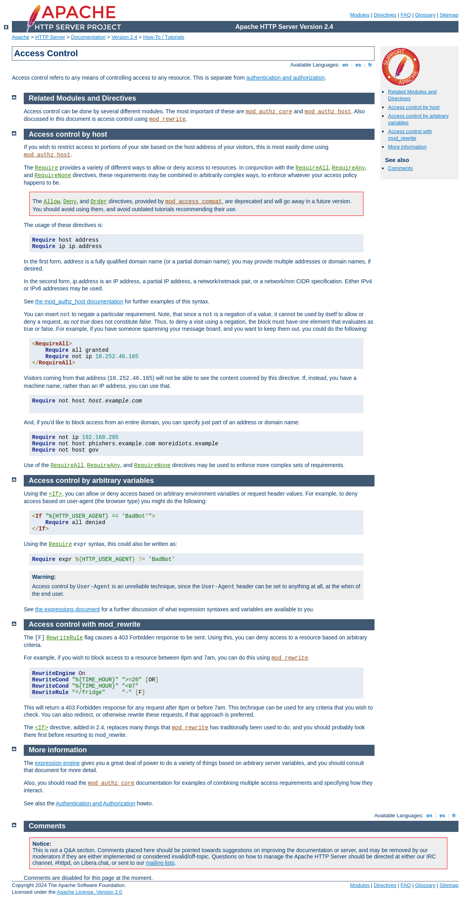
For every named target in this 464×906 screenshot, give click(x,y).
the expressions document (67, 609)
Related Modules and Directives (82, 98)
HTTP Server (50, 37)
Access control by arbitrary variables (91, 480)
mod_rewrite (167, 119)
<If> (55, 494)
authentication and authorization (285, 77)
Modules (359, 15)
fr (370, 65)
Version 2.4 (124, 37)
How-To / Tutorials (163, 37)
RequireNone (52, 175)
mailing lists (160, 863)
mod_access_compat (193, 201)
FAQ (406, 15)
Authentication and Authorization (95, 803)
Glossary (425, 15)
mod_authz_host (327, 112)
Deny (70, 201)
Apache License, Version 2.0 (89, 892)
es (358, 65)
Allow (52, 201)
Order (98, 201)
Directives (385, 15)
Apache (20, 37)
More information (407, 147)
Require (46, 168)
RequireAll (312, 168)
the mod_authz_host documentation (79, 301)
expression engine (57, 763)
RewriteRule (64, 638)
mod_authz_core (269, 112)
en (345, 65)
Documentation (88, 37)
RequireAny (348, 168)
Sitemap (448, 15)
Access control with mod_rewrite (410, 134)
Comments (400, 168)
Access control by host (413, 107)
